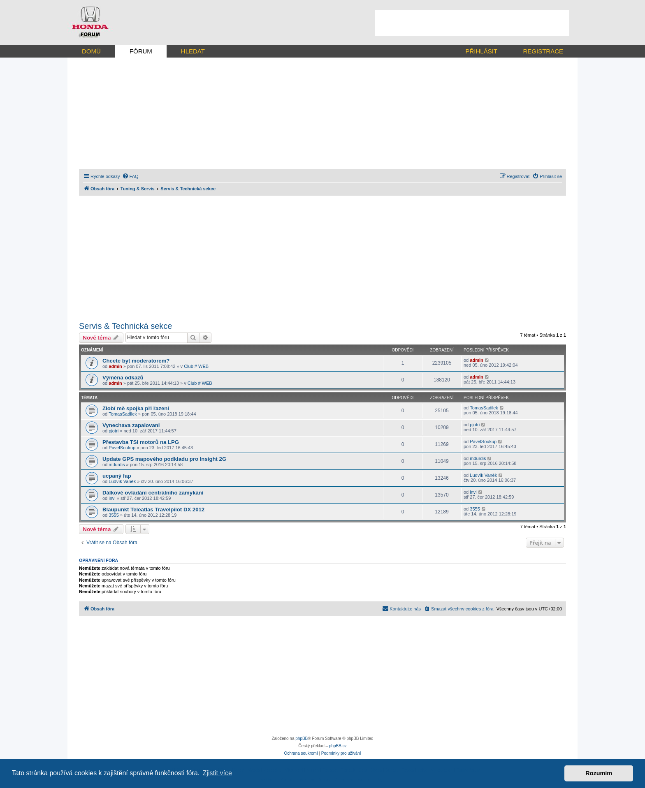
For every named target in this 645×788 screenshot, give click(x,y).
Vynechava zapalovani (131, 425)
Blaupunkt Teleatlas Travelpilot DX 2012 (153, 509)
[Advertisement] (472, 23)
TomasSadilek (123, 413)
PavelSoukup (122, 447)
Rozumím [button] (598, 773)
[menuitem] (130, 176)
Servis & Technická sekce (125, 325)
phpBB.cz (338, 746)
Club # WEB (196, 366)
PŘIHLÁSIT (481, 51)
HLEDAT (193, 51)
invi (112, 498)
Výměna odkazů (123, 377)
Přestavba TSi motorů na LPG (140, 442)
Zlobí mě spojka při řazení (135, 408)
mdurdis (117, 464)
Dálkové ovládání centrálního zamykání (153, 493)
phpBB (301, 738)
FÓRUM (141, 51)
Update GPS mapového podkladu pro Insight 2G (164, 459)
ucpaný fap (116, 476)
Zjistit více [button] (217, 773)
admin (115, 366)
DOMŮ (91, 51)
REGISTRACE (543, 51)
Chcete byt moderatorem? (135, 361)
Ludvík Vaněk (122, 481)
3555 (113, 515)
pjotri (113, 430)
